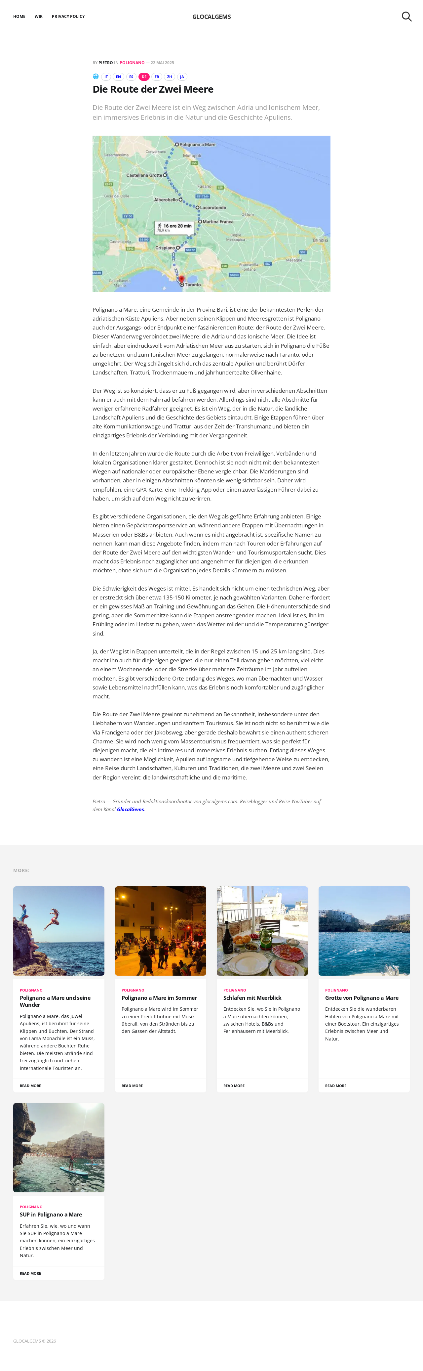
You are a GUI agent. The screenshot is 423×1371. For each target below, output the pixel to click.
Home (19, 16)
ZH (178, 76)
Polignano (132, 63)
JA (193, 76)
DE (149, 76)
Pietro (105, 63)
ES (135, 76)
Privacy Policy (68, 16)
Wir (39, 16)
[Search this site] (407, 16)
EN (121, 76)
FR (164, 76)
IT (107, 76)
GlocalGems (130, 809)
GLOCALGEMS (211, 17)
